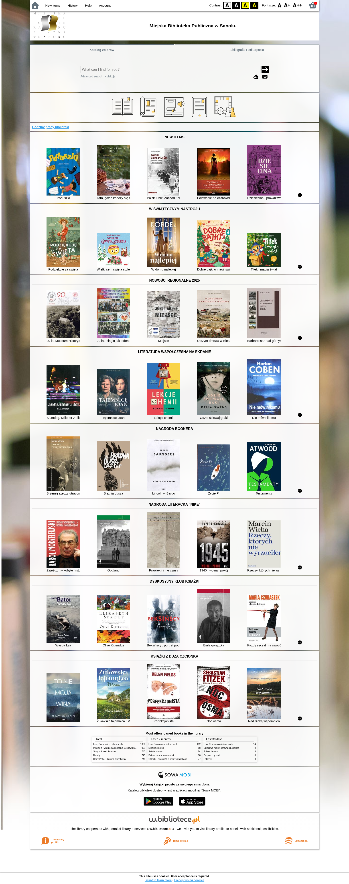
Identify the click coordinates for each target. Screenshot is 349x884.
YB (245, 5)
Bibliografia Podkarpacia (246, 50)
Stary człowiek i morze (104, 751)
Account (105, 5)
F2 (297, 5)
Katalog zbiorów (101, 50)
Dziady (96, 755)
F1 (287, 5)
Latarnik (208, 759)
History (73, 5)
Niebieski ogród (156, 748)
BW (236, 5)
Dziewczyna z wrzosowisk (161, 755)
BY (254, 5)
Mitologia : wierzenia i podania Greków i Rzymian (117, 748)
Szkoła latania (155, 751)
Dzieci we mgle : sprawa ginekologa (221, 748)
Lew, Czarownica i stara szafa (108, 744)
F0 (279, 5)
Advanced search (92, 76)
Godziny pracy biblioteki (50, 127)
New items (52, 5)
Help (88, 5)
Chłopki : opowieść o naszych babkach (167, 759)
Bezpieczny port (212, 755)
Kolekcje (110, 76)
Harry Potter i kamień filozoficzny (109, 759)
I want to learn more (158, 880)
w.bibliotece (161, 829)
